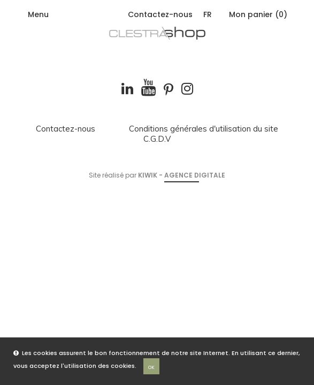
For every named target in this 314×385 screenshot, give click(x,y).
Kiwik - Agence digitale (181, 175)
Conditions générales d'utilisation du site (203, 129)
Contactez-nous (160, 14)
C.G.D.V (157, 139)
